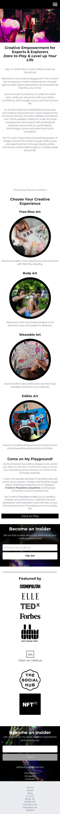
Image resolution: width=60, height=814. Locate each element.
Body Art (30, 799)
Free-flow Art (30, 804)
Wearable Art (30, 807)
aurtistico (41, 190)
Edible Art (30, 801)
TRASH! (30, 810)
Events (30, 796)
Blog (30, 793)
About (30, 790)
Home (30, 787)
